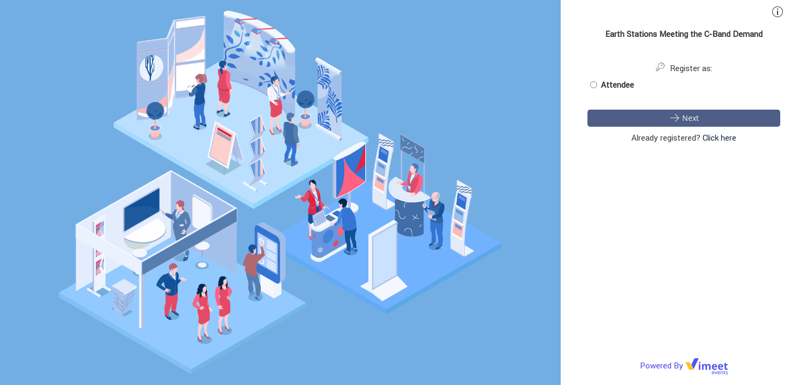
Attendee (612, 85)
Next (684, 117)
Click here (719, 138)
